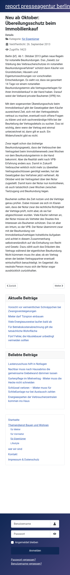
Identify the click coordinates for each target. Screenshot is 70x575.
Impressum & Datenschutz (23, 459)
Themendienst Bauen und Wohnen (28, 425)
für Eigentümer (18, 438)
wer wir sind (15, 449)
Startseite (13, 419)
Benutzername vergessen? (26, 563)
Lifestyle (14, 443)
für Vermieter (17, 434)
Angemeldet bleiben (26, 542)
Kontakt (12, 454)
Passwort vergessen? (23, 559)
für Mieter (15, 429)
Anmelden (35, 550)
